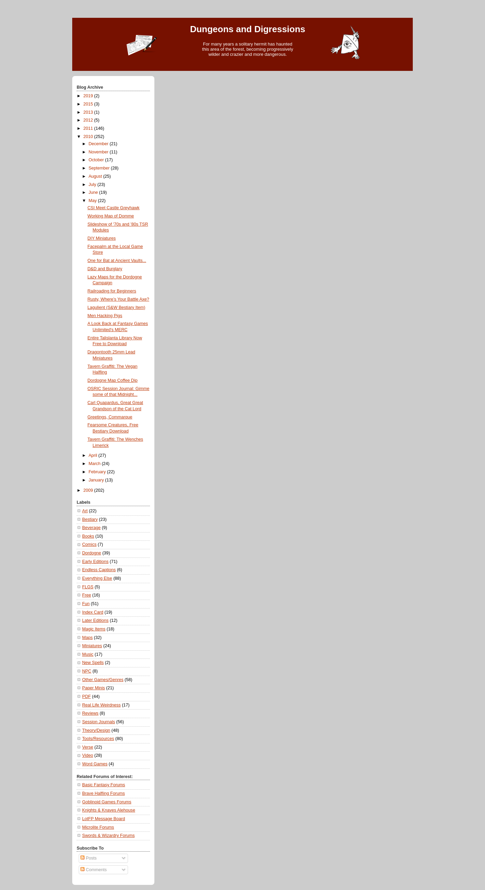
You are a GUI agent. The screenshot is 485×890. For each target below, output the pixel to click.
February (98, 471)
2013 (89, 112)
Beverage (91, 527)
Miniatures (92, 645)
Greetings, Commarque (110, 417)
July (93, 184)
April (94, 455)
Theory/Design (96, 730)
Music (87, 654)
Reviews (90, 713)
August (96, 176)
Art (85, 511)
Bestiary (90, 519)
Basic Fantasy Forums (103, 784)
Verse (87, 747)
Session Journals (98, 721)
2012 (89, 120)
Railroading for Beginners (112, 291)
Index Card (92, 612)
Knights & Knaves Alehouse (108, 810)
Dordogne (91, 553)
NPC (86, 671)
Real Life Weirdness (101, 705)
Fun (86, 603)
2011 (89, 128)
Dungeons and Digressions (247, 29)
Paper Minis (93, 688)
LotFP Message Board (103, 818)
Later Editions (95, 620)
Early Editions (95, 561)
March (95, 463)
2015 (89, 104)
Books (88, 536)
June (94, 192)
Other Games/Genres (103, 679)
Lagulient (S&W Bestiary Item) (116, 307)
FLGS (87, 587)
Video (87, 755)
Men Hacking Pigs (105, 315)
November (99, 152)
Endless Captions (99, 569)
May (93, 200)
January (97, 480)
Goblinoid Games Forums (106, 802)
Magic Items (93, 629)
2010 (89, 136)
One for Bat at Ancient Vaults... (117, 260)
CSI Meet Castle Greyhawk (114, 207)
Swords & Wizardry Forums (108, 835)
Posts (88, 858)
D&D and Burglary (105, 268)
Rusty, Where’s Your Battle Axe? (118, 299)
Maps (87, 637)
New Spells (93, 662)
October (97, 160)
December (99, 143)
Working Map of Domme (111, 216)
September (100, 168)
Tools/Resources (98, 738)
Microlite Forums (98, 827)
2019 (89, 95)
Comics (89, 544)
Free (86, 595)
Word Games (94, 764)
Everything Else (97, 578)
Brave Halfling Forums (103, 793)
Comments (93, 869)
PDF (86, 696)
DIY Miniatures (102, 238)
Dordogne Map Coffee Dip (113, 380)
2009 (89, 490)
